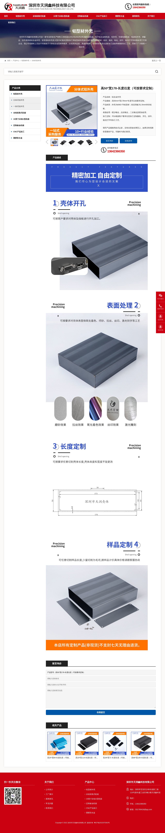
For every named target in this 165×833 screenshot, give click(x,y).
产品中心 (16, 60)
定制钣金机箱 (82, 16)
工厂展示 (49, 794)
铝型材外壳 (20, 16)
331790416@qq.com (143, 809)
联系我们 (11, 22)
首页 (6, 16)
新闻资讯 (135, 16)
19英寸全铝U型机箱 (61, 16)
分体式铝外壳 (36, 60)
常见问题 (49, 803)
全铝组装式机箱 (39, 16)
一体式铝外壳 (18, 106)
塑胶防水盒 (119, 16)
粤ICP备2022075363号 (102, 823)
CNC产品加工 (101, 16)
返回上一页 (156, 60)
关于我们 (151, 16)
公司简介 (49, 789)
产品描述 (57, 157)
